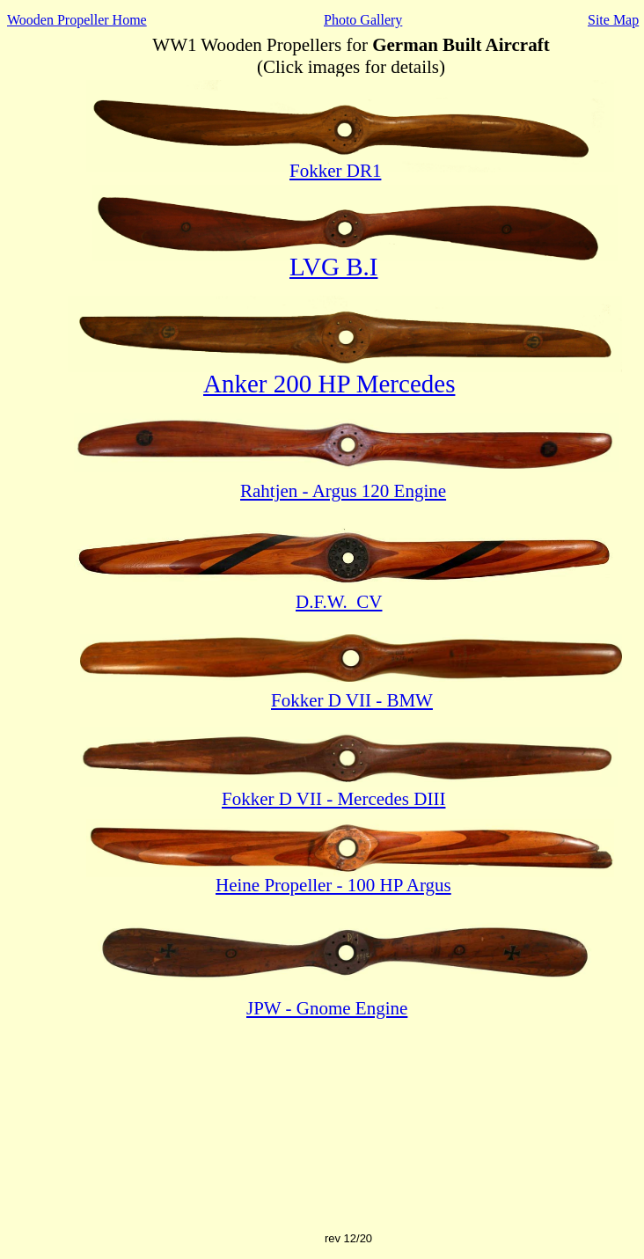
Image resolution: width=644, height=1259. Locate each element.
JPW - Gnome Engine (326, 1008)
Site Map (613, 19)
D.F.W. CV (339, 601)
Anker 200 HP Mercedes (329, 384)
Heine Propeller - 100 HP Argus (333, 885)
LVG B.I (333, 267)
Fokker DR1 (335, 170)
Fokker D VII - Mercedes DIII (333, 798)
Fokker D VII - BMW (352, 700)
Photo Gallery (363, 19)
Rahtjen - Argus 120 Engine (343, 490)
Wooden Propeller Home (77, 19)
